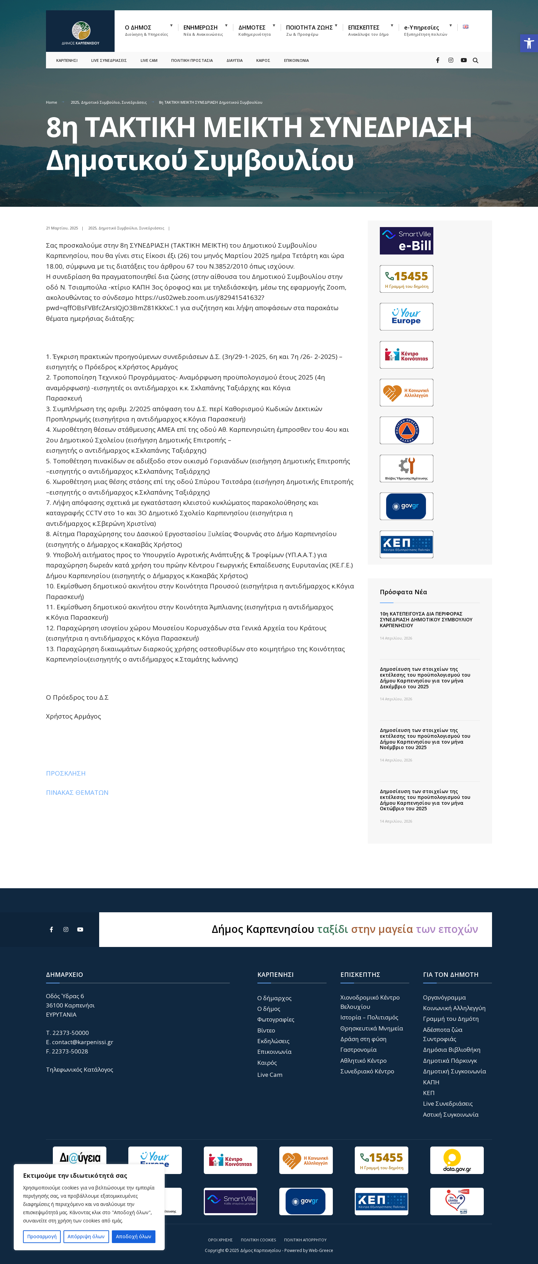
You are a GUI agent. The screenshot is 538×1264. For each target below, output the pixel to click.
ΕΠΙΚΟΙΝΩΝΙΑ (296, 60)
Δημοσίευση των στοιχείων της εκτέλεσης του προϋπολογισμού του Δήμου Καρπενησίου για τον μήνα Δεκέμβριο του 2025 (425, 677)
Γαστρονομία (358, 1049)
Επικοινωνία (274, 1052)
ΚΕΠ (429, 1093)
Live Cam (270, 1075)
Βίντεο (266, 1030)
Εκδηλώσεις (273, 1041)
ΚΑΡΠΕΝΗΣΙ (67, 60)
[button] (529, 43)
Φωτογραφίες (275, 1019)
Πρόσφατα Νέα (403, 592)
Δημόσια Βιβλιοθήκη (452, 1049)
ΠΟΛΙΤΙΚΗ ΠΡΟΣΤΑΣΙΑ (192, 60)
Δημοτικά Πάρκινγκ (450, 1060)
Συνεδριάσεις (134, 102)
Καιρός (267, 1062)
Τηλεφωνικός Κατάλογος (79, 1069)
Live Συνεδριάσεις (448, 1103)
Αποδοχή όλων (133, 1236)
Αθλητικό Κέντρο (363, 1060)
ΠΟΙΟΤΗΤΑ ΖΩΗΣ (309, 30)
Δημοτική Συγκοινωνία (454, 1071)
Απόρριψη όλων (86, 1236)
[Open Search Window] (475, 60)
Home (51, 102)
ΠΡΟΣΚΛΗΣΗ (66, 773)
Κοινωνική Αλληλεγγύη (454, 1008)
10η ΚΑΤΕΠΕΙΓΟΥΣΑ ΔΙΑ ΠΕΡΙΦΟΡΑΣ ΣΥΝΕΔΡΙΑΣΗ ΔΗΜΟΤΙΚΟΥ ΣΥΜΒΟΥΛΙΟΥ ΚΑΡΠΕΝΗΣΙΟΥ (426, 619)
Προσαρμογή (42, 1236)
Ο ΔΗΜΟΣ (146, 30)
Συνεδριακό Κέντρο (367, 1071)
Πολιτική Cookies (258, 1239)
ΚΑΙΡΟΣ (263, 60)
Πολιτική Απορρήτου (305, 1239)
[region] (89, 1207)
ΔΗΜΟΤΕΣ (254, 30)
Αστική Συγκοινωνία (451, 1114)
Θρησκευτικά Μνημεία (371, 1028)
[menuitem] (151, 29)
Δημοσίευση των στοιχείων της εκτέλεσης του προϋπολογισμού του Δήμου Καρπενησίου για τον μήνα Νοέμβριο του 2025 (425, 738)
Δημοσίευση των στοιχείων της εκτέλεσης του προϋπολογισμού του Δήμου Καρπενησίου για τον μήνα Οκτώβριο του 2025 (425, 800)
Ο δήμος (268, 1009)
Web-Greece (321, 1250)
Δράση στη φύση (363, 1039)
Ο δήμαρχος (274, 998)
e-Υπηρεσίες (425, 30)
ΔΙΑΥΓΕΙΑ (234, 60)
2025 (75, 102)
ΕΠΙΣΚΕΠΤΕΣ (368, 30)
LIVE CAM (149, 60)
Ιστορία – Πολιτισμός (369, 1017)
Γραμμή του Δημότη (451, 1019)
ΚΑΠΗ (431, 1082)
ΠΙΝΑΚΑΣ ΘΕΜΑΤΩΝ (77, 792)
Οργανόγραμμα (444, 997)
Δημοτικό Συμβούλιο (100, 102)
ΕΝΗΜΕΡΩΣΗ (203, 30)
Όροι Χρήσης (220, 1239)
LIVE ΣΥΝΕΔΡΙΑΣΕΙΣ (109, 60)
